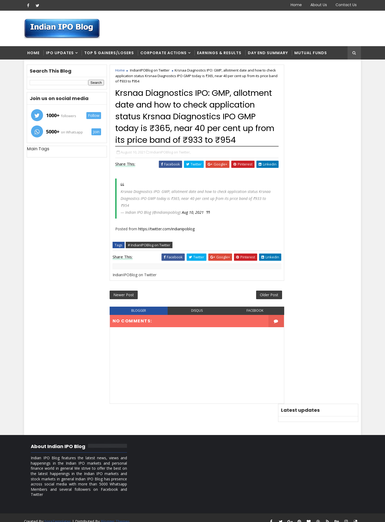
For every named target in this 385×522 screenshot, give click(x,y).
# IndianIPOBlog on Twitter (150, 257)
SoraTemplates (59, 513)
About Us (317, 4)
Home (295, 4)
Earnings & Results (220, 53)
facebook (246, 324)
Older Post (259, 307)
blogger (138, 324)
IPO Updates (61, 53)
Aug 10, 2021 (194, 224)
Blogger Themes (116, 513)
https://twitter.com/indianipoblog (168, 241)
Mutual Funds (312, 53)
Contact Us (344, 4)
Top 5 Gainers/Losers (110, 53)
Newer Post (125, 307)
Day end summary (269, 53)
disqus (192, 324)
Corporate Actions (165, 53)
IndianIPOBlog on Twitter (151, 71)
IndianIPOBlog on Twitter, (172, 164)
